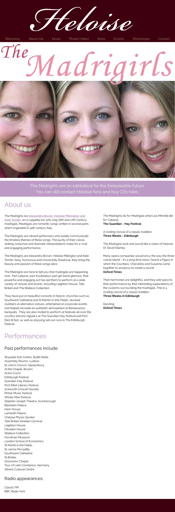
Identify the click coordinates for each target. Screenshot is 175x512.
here (97, 191)
